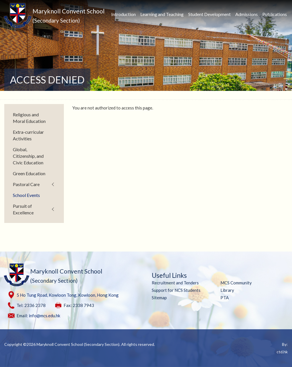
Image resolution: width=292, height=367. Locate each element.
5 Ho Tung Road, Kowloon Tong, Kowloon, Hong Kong (68, 295)
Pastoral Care (26, 184)
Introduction (123, 14)
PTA (224, 297)
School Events (26, 195)
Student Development (209, 14)
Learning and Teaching (162, 14)
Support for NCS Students (176, 290)
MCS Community (236, 282)
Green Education (29, 173)
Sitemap (159, 297)
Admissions (246, 14)
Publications (274, 14)
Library (227, 290)
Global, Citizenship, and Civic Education (28, 156)
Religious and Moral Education (29, 118)
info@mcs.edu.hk (44, 315)
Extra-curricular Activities (28, 135)
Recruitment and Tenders (175, 282)
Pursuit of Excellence (23, 209)
